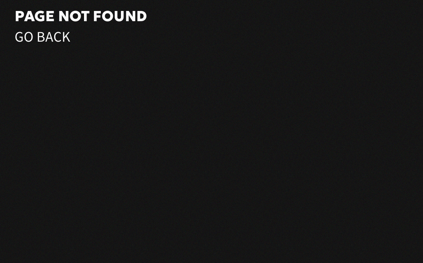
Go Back (42, 37)
